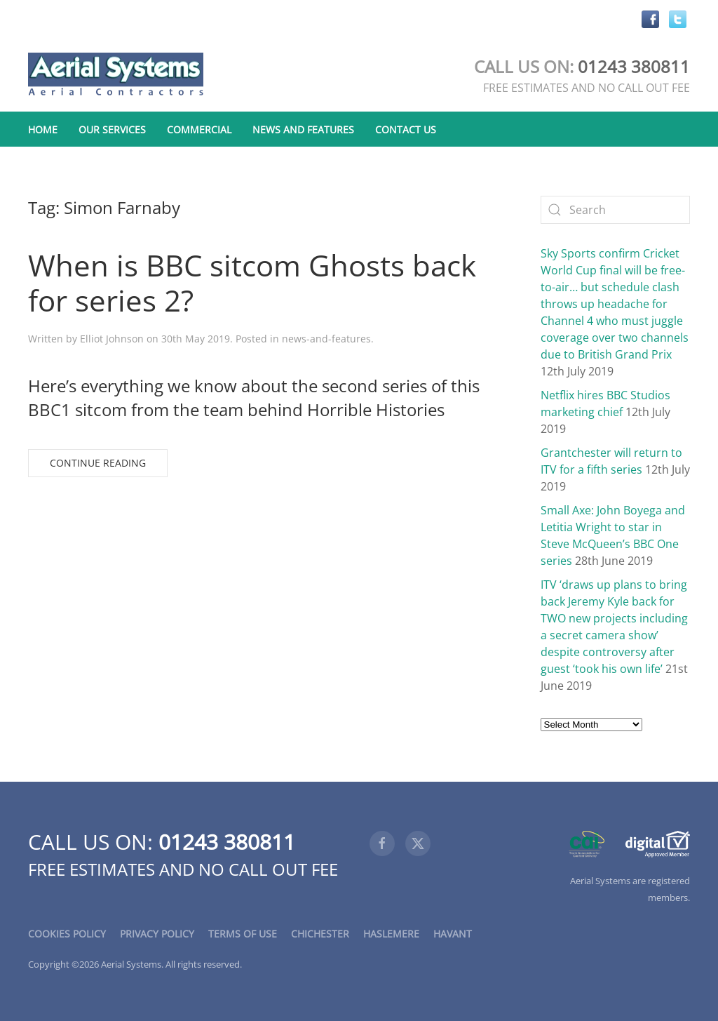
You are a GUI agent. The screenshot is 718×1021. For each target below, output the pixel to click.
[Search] (616, 210)
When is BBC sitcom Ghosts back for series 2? (252, 282)
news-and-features (326, 338)
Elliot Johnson (112, 338)
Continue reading (98, 462)
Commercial (199, 129)
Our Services (112, 129)
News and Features (303, 129)
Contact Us (405, 129)
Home (42, 129)
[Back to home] (115, 75)
